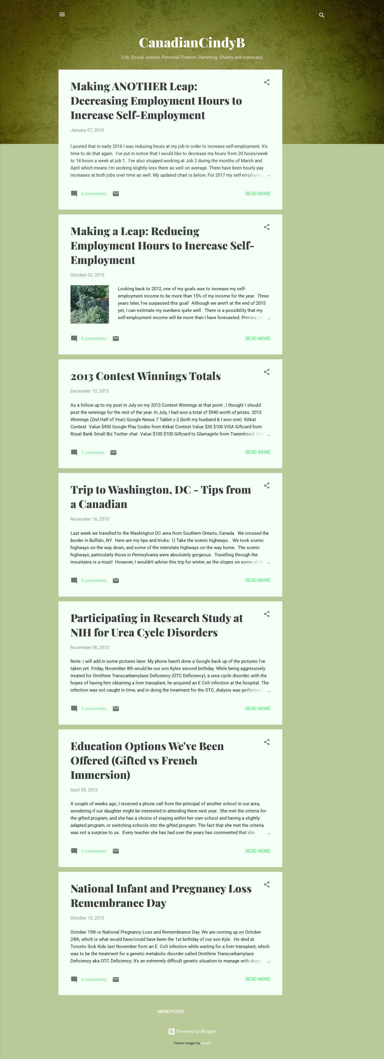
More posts (170, 1011)
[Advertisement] (306, 160)
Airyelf (206, 1043)
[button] (266, 83)
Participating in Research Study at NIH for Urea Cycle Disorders (156, 624)
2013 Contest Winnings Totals (145, 375)
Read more (257, 193)
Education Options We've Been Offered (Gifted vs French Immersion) (147, 760)
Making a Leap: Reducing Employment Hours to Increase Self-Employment (162, 245)
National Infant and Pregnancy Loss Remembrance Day (161, 895)
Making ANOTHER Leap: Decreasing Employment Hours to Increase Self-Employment (156, 100)
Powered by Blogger (192, 1031)
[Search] (322, 16)
